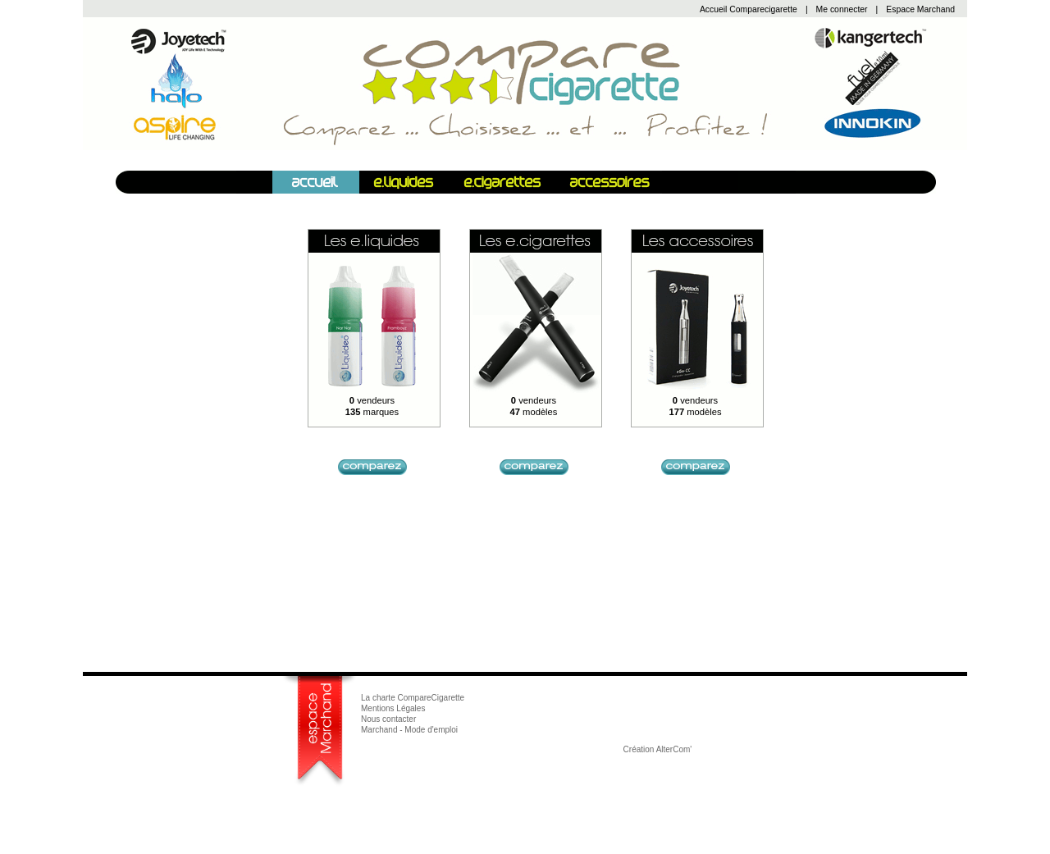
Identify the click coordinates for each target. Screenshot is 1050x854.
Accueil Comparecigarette (748, 9)
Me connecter (842, 9)
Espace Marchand (920, 9)
